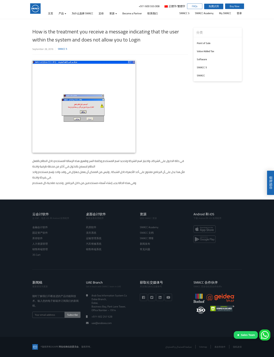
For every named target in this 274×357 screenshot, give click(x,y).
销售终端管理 (40, 249)
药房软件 (91, 227)
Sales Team (246, 335)
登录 (239, 13)
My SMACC (225, 13)
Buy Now (235, 6)
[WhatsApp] (264, 334)
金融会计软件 (40, 227)
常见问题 (145, 249)
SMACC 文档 (147, 233)
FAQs (195, 6)
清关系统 (91, 233)
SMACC (201, 75)
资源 (113, 13)
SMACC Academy (204, 13)
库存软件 (37, 238)
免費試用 (214, 6)
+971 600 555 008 (148, 6)
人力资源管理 (40, 244)
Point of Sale (203, 43)
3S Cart (36, 255)
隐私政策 (237, 347)
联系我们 (153, 13)
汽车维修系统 (93, 244)
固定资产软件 (40, 233)
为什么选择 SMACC (83, 13)
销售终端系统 (93, 249)
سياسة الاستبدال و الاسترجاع (179, 347)
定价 (101, 13)
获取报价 (271, 183)
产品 (63, 13)
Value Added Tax (205, 51)
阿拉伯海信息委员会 (69, 347)
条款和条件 (219, 347)
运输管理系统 (93, 238)
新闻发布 (145, 244)
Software (202, 59)
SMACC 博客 (147, 238)
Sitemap (203, 347)
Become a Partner (132, 13)
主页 (51, 13)
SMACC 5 (184, 13)
